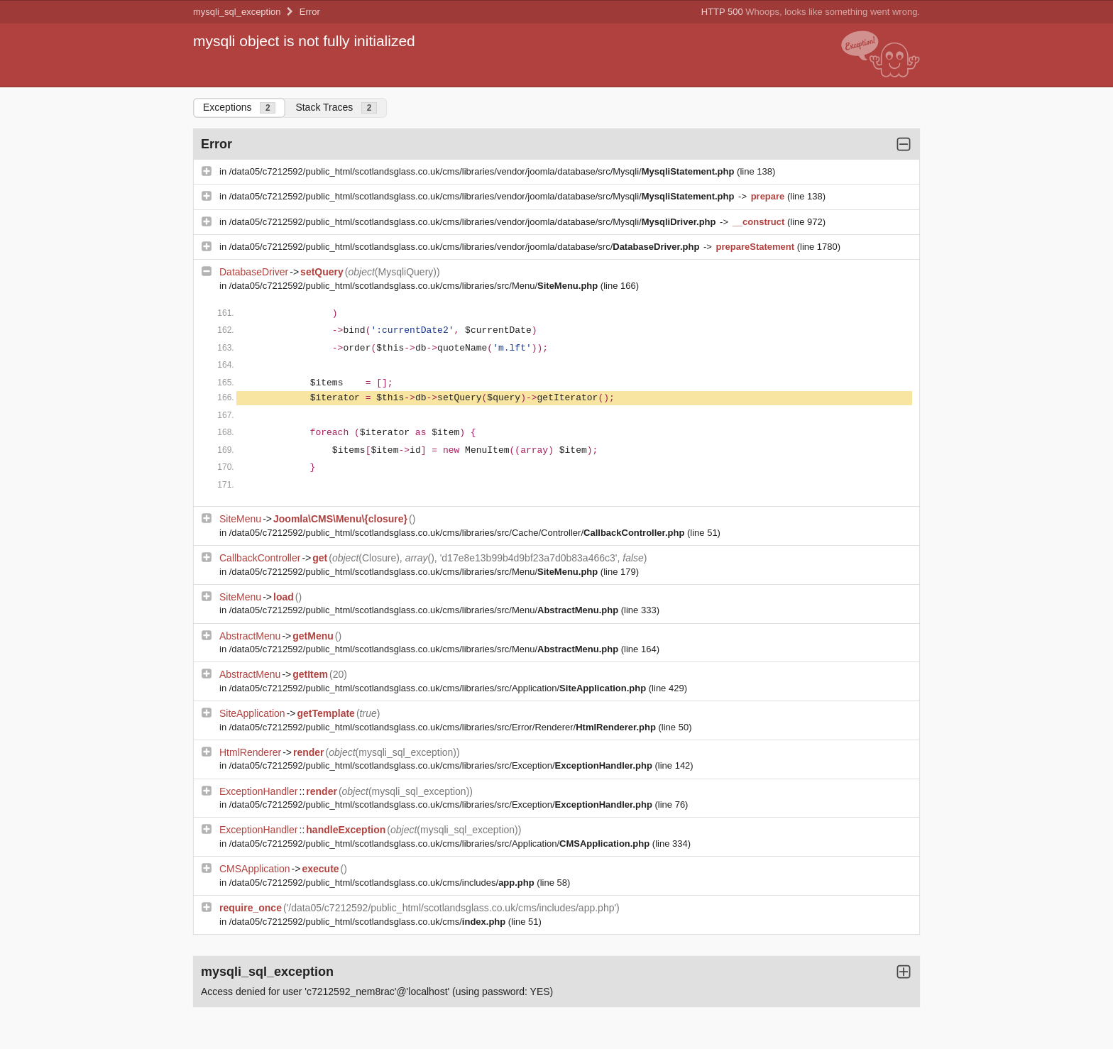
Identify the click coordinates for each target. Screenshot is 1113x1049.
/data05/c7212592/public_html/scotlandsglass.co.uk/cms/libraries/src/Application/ (439, 688)
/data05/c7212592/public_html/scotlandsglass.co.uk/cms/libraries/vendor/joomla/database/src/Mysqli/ (483, 171)
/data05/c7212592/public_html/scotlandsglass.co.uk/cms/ (368, 921)
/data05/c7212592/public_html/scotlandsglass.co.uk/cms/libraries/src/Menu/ (415, 285)
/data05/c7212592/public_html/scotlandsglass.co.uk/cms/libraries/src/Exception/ (442, 765)
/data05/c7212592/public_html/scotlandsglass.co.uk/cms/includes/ (383, 882)
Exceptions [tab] (239, 107)
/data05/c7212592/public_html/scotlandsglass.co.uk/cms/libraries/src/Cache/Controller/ (458, 532)
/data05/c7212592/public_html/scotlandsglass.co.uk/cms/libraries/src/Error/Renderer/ (444, 727)
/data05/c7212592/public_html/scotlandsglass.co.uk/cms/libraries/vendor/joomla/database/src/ (465, 246)
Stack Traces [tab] (336, 107)
